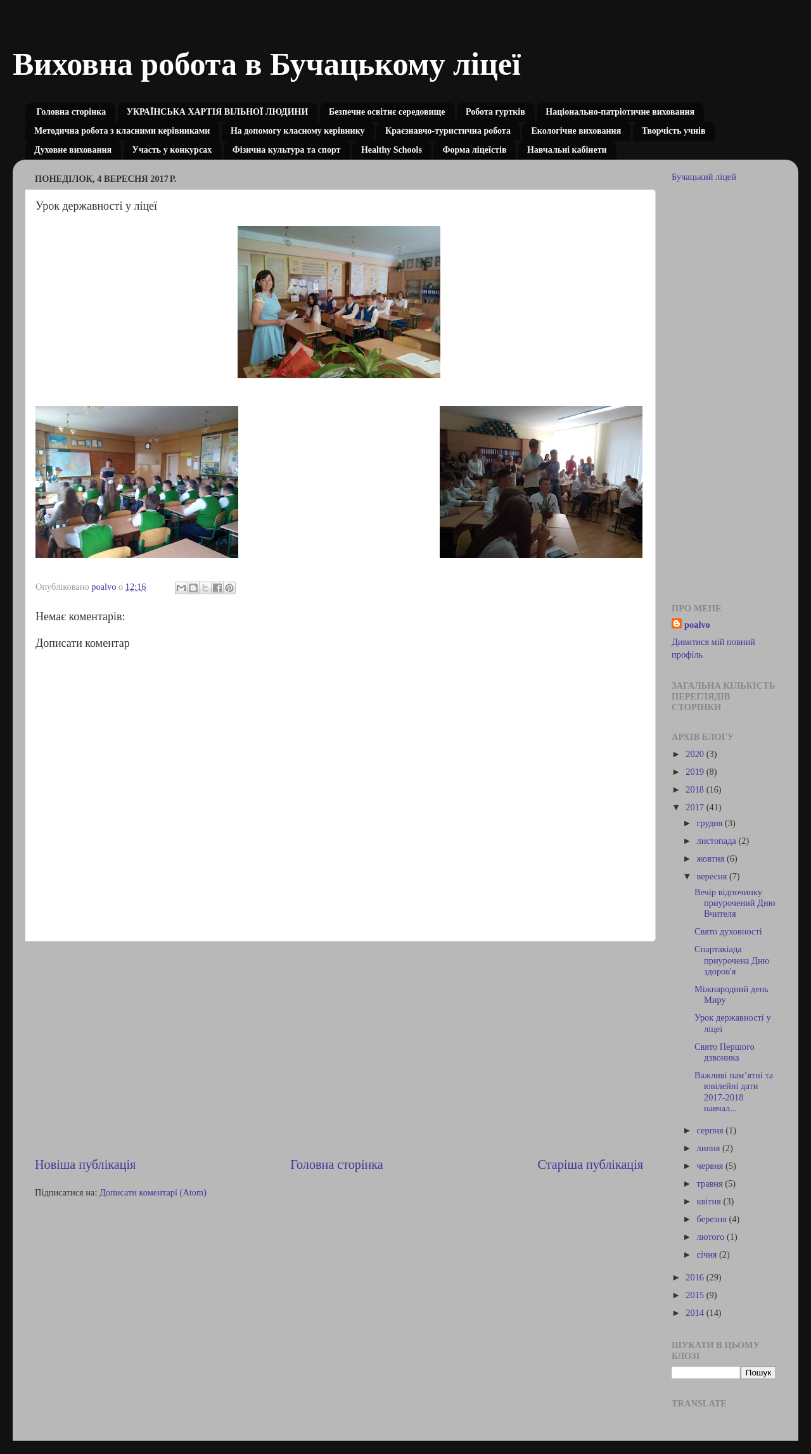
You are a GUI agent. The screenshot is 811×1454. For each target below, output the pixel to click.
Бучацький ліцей (704, 177)
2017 (696, 807)
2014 (696, 1313)
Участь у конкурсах (172, 150)
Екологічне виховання (576, 131)
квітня (710, 1201)
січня (708, 1254)
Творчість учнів (674, 131)
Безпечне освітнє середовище (387, 112)
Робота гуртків (495, 112)
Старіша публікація (590, 1164)
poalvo (697, 625)
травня (711, 1183)
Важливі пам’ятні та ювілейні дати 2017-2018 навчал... (733, 1091)
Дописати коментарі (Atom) (153, 1192)
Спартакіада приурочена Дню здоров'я (731, 960)
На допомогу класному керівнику (298, 131)
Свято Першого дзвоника (724, 1052)
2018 (696, 789)
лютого (712, 1237)
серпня (711, 1130)
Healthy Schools (391, 150)
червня (711, 1166)
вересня (713, 876)
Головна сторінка (71, 112)
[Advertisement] (339, 1048)
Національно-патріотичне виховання (620, 112)
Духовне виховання (73, 150)
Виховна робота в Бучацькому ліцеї (267, 64)
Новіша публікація (85, 1164)
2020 (696, 754)
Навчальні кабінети (567, 150)
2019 (696, 772)
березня (713, 1219)
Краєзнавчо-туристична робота (448, 131)
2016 (696, 1277)
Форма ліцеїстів (474, 150)
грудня (711, 823)
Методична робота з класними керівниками (122, 131)
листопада (718, 841)
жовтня (712, 858)
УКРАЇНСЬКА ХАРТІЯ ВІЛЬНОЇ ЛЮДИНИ (218, 112)
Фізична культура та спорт (287, 150)
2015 (696, 1295)
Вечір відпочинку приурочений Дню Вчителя (734, 903)
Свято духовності (728, 931)
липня (710, 1148)
